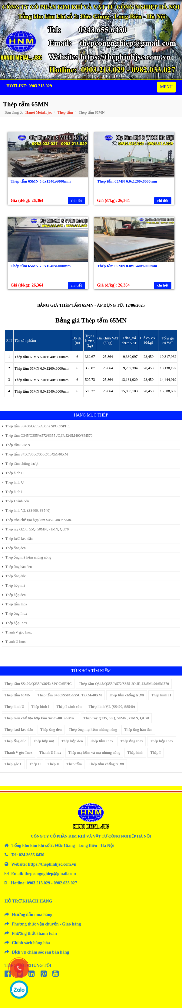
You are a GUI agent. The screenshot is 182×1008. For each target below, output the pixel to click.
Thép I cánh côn (15, 501)
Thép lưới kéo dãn (17, 538)
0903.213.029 (38, 883)
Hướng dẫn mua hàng (32, 914)
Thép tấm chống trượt (20, 464)
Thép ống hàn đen (17, 567)
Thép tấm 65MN (16, 445)
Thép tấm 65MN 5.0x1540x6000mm (41, 181)
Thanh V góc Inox (17, 632)
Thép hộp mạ (13, 585)
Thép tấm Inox (14, 604)
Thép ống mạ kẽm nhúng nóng (26, 557)
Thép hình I (12, 492)
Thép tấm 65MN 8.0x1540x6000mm (127, 266)
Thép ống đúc (14, 576)
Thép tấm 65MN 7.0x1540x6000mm (41, 266)
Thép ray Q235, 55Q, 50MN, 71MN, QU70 (35, 529)
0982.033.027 (65, 883)
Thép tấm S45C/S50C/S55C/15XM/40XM (35, 454)
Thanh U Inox (14, 642)
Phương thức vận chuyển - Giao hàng (46, 924)
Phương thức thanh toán (34, 933)
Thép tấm (65, 112)
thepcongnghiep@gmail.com (50, 873)
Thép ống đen (14, 548)
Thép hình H (13, 473)
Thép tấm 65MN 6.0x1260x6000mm (127, 181)
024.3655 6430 (31, 855)
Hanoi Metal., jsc (38, 112)
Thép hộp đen (14, 595)
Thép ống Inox (14, 613)
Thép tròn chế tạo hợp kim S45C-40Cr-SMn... (38, 520)
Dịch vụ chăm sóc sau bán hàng (40, 952)
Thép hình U (13, 482)
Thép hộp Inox (14, 623)
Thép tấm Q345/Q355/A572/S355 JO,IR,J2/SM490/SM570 (47, 435)
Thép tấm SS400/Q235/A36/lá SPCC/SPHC (36, 426)
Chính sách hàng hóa (31, 943)
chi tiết (76, 201)
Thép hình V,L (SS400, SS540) (26, 510)
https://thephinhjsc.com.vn (52, 864)
